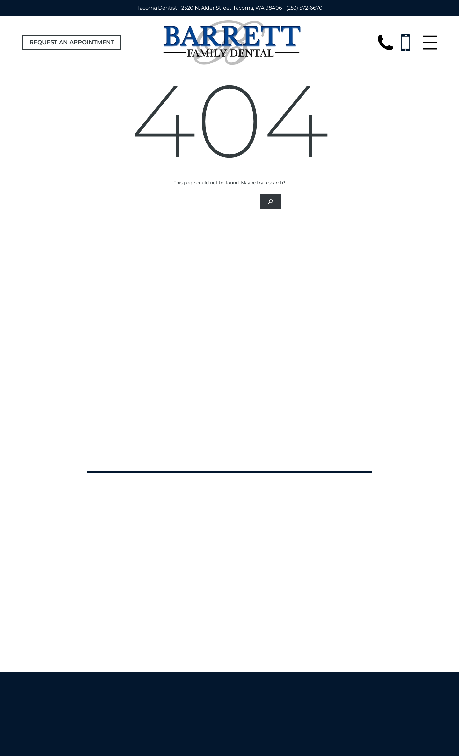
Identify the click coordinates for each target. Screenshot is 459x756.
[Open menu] (430, 43)
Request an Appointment (71, 42)
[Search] (270, 201)
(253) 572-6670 (304, 8)
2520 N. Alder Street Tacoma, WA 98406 (231, 8)
